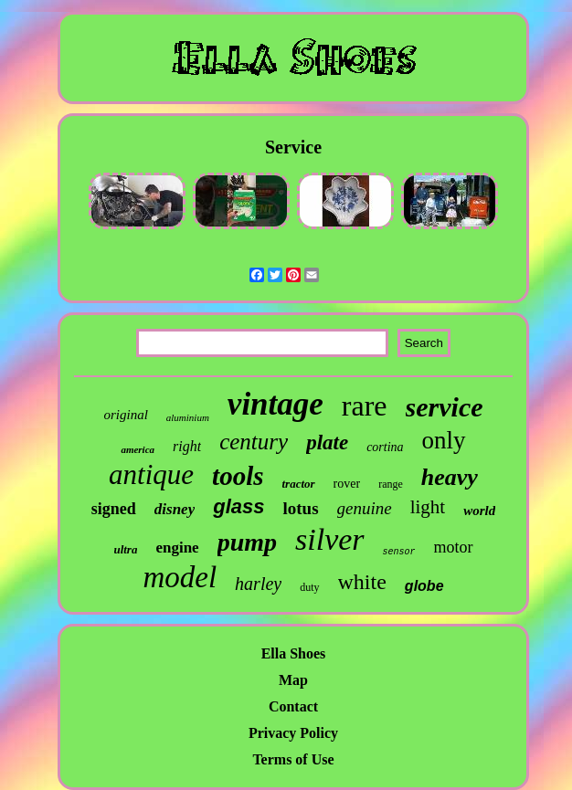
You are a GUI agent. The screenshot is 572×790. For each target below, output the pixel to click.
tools (237, 475)
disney (174, 509)
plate (327, 442)
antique (151, 474)
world (479, 510)
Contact (293, 706)
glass (238, 506)
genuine (364, 508)
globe (424, 586)
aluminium (187, 417)
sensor (399, 552)
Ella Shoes (293, 653)
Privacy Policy (293, 733)
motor (453, 547)
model (180, 577)
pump (247, 542)
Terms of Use (293, 759)
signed (113, 509)
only (444, 440)
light (428, 507)
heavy (449, 477)
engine (176, 547)
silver (330, 539)
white (362, 582)
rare (364, 405)
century (253, 441)
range (390, 484)
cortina (384, 447)
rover (347, 483)
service (444, 407)
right (187, 446)
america (137, 449)
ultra (125, 549)
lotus (300, 508)
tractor (297, 483)
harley (258, 584)
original (125, 414)
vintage (275, 404)
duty (309, 587)
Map (293, 680)
